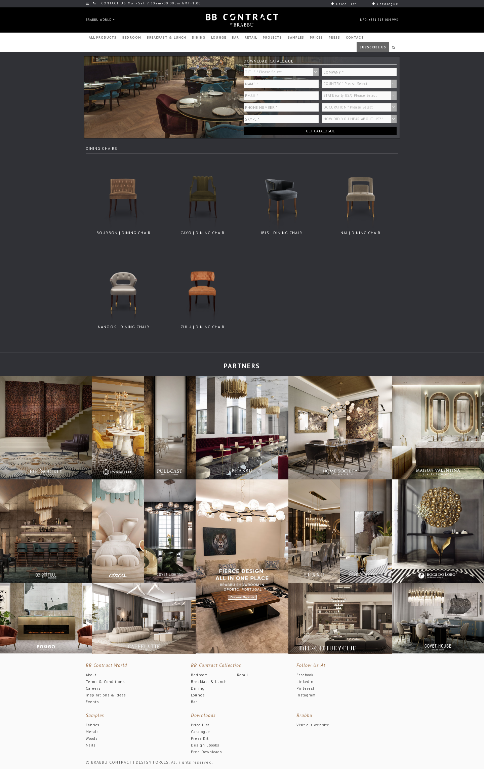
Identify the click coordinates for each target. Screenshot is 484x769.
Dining (197, 688)
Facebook (305, 675)
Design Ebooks (205, 745)
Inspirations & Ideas (106, 695)
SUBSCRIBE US (373, 47)
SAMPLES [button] (296, 37)
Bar (194, 701)
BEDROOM (131, 37)
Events (92, 701)
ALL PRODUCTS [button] (103, 37)
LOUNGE (218, 37)
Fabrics (92, 725)
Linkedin (305, 681)
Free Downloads (206, 752)
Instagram (306, 695)
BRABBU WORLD (100, 20)
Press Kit (200, 738)
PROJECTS (272, 37)
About (91, 675)
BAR (235, 37)
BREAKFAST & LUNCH (166, 37)
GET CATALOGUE (320, 130)
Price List (344, 4)
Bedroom (199, 675)
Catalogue (385, 4)
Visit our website (312, 725)
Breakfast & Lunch (209, 681)
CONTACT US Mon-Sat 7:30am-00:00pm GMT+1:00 (143, 3)
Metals (92, 731)
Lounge (198, 695)
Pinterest (305, 688)
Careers (93, 688)
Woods (91, 738)
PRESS (334, 37)
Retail (242, 675)
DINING (198, 37)
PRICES (316, 37)
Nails (90, 745)
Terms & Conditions (105, 681)
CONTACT (355, 37)
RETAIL (251, 37)
